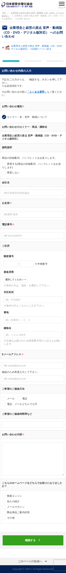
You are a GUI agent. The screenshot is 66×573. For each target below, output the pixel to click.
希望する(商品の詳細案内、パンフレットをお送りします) (31, 165)
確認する (33, 540)
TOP (4, 13)
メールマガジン (16, 506)
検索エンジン (14, 495)
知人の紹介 (13, 501)
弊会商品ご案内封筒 (18, 512)
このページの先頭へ (33, 561)
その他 (11, 517)
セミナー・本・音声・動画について (27, 117)
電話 (24, 398)
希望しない (13, 172)
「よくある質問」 (37, 91)
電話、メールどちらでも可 (22, 404)
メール (11, 398)
